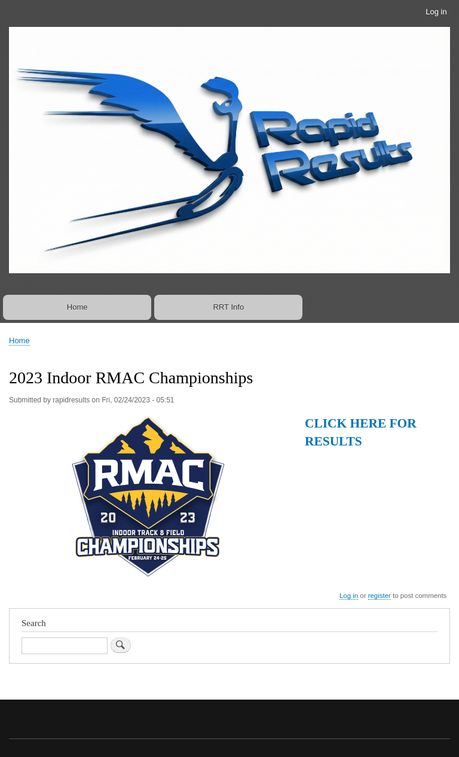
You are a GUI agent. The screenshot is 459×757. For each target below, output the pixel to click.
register (379, 595)
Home (77, 307)
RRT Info (228, 307)
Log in (436, 11)
